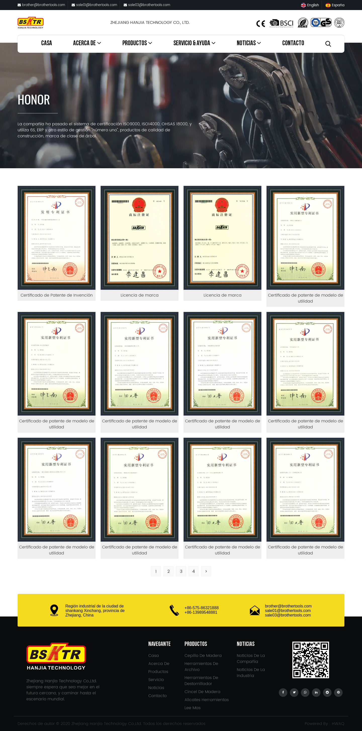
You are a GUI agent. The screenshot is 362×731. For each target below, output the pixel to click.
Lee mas (193, 708)
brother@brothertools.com (41, 5)
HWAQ (338, 723)
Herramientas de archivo (201, 666)
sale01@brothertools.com (94, 5)
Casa (46, 44)
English (310, 5)
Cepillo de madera (203, 655)
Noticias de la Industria (251, 672)
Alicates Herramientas (207, 700)
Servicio (156, 680)
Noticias (249, 43)
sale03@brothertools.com (147, 5)
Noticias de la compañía (251, 658)
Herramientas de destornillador (201, 680)
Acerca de (87, 43)
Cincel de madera (202, 692)
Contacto (293, 44)
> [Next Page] (206, 571)
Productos (137, 43)
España (335, 5)
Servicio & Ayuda (194, 43)
